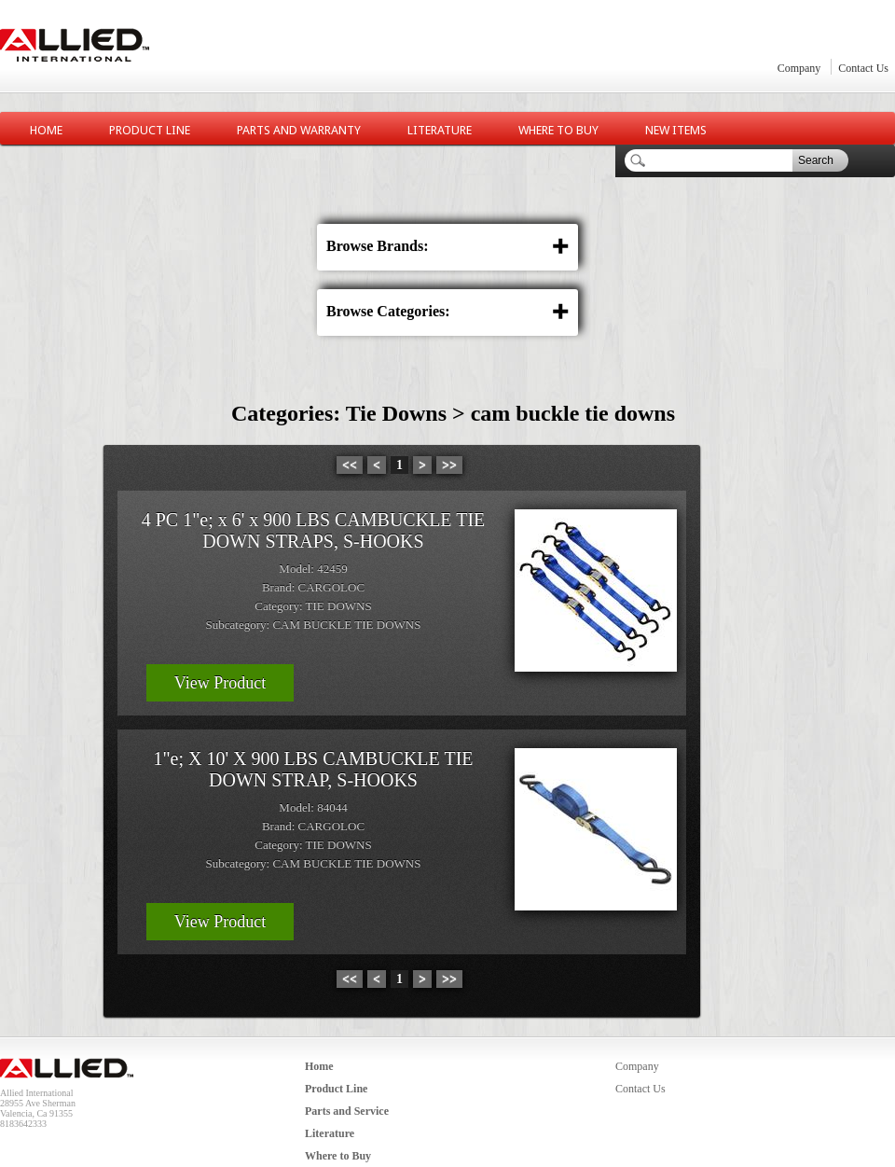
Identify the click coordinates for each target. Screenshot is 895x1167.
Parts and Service (347, 1111)
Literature (439, 130)
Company (799, 68)
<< (349, 465)
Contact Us (863, 68)
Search (815, 160)
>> (449, 465)
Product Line (149, 130)
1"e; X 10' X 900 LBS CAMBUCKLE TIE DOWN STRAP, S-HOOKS (313, 769)
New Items (676, 130)
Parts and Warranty (299, 130)
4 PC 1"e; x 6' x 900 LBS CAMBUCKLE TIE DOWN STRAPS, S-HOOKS (314, 530)
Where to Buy (558, 130)
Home (46, 130)
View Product (220, 683)
